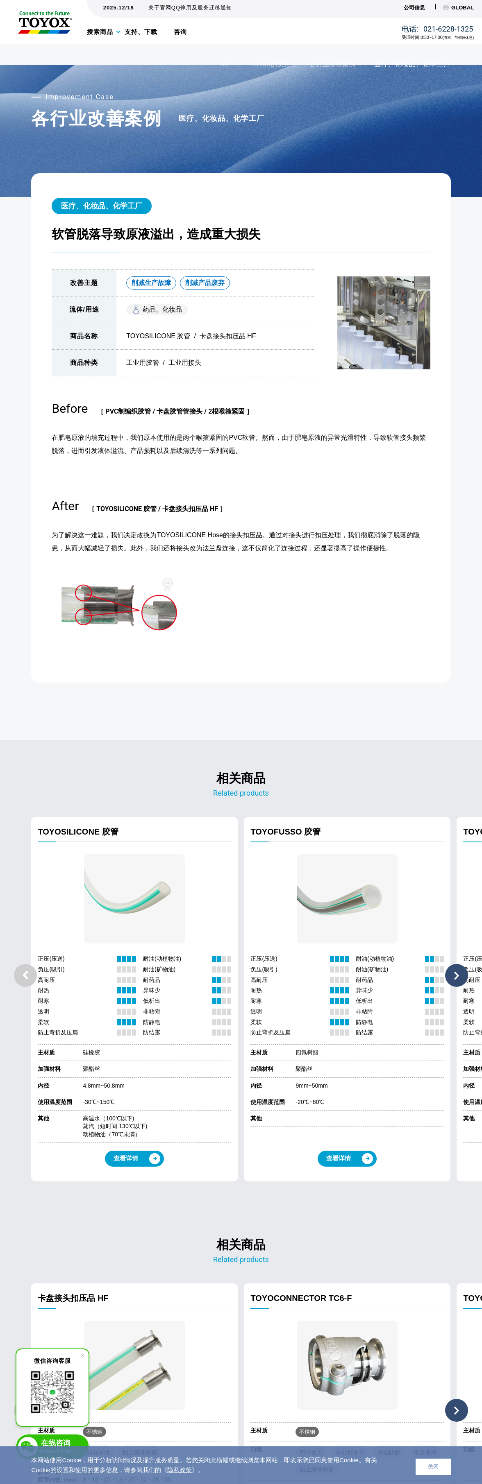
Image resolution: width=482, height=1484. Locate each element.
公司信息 (414, 8)
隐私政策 (179, 1469)
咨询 (180, 31)
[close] (82, 1355)
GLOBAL (458, 8)
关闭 (433, 1467)
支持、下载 (141, 31)
